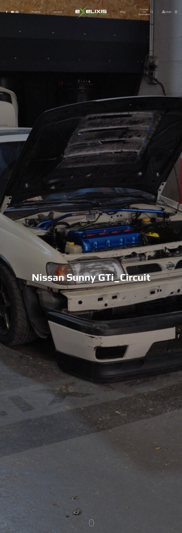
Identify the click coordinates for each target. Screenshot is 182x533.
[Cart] (176, 11)
